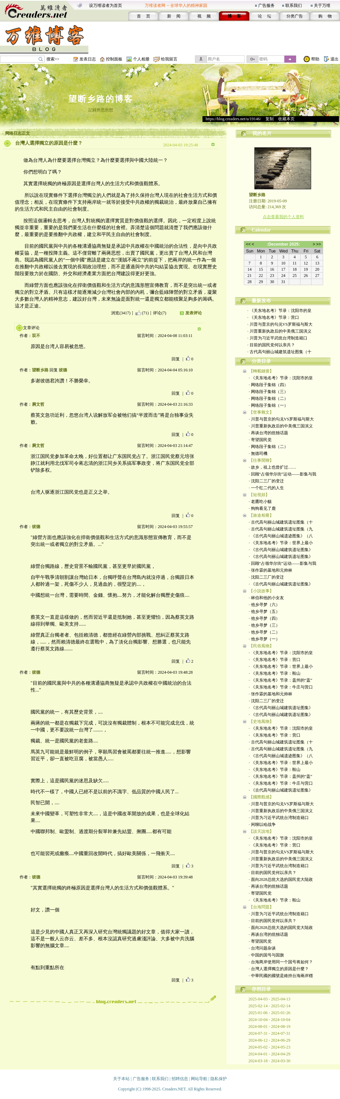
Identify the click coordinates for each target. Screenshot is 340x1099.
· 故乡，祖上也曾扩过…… (272, 467)
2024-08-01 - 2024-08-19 (269, 1026)
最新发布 (261, 300)
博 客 (234, 16)
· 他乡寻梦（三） (264, 625)
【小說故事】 (261, 590)
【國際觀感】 (261, 797)
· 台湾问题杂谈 (262, 948)
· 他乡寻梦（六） (264, 604)
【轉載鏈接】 (261, 371)
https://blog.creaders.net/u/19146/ (233, 118)
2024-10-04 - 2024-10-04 (269, 1019)
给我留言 (169, 59)
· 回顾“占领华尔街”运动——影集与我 (283, 474)
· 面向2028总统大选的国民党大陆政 (281, 879)
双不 (36, 335)
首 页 (143, 16)
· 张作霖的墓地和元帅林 (270, 570)
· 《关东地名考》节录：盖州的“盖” (280, 680)
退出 (334, 59)
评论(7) (159, 313)
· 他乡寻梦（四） (264, 618)
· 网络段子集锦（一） (268, 405)
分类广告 (294, 16)
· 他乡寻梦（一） (264, 639)
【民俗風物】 (261, 645)
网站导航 (199, 1078)
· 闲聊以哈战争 (262, 824)
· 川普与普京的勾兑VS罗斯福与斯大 (280, 324)
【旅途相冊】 (261, 515)
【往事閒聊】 (261, 460)
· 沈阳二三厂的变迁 (266, 481)
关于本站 (121, 1078)
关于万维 (322, 5)
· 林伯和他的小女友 (266, 597)
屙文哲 (38, 404)
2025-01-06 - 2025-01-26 (269, 1012)
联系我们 (293, 5)
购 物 (325, 16)
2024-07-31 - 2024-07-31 (269, 1033)
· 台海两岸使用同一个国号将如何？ (281, 962)
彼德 (63, 370)
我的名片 (262, 133)
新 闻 (173, 16)
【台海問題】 (261, 907)
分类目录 (261, 361)
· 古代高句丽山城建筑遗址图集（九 (281, 529)
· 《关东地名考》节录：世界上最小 (281, 542)
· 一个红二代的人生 (266, 487)
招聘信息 (180, 1078)
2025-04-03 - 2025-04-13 (269, 999)
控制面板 (114, 59)
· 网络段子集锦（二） (268, 398)
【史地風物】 (261, 721)
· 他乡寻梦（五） (264, 611)
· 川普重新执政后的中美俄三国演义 (279, 331)
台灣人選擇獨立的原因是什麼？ (49, 143)
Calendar (261, 230)
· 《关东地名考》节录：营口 (273, 317)
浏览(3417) (120, 313)
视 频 (204, 16)
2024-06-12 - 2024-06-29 (269, 1040)
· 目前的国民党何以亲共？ (271, 345)
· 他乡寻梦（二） (264, 632)
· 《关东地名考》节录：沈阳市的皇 (279, 310)
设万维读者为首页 (105, 5)
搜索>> (52, 59)
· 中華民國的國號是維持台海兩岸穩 (281, 975)
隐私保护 (218, 1078)
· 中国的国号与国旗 (266, 955)
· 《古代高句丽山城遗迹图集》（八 (281, 536)
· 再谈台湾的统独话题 (268, 432)
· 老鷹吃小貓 (260, 501)
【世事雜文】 (261, 412)
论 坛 (264, 16)
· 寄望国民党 (260, 439)
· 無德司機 (258, 453)
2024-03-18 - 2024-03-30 (269, 1060)
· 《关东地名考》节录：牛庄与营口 (281, 687)
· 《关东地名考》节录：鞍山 (274, 673)
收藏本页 (286, 118)
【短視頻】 (259, 494)
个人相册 (141, 59)
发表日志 (87, 59)
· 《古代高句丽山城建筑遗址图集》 (281, 549)
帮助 (315, 59)
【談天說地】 (261, 831)
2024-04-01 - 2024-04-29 (269, 1054)
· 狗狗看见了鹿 (262, 508)
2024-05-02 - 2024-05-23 (269, 1047)
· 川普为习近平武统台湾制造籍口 (277, 338)
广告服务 (266, 5)
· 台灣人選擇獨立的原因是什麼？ (279, 968)
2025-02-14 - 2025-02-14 (269, 1005)
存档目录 (261, 989)
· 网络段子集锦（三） (268, 391)
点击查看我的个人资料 (283, 216)
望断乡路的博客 (100, 98)
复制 (269, 118)
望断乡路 (40, 370)
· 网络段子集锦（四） (268, 384)
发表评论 (193, 313)
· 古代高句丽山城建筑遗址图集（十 (279, 351)
